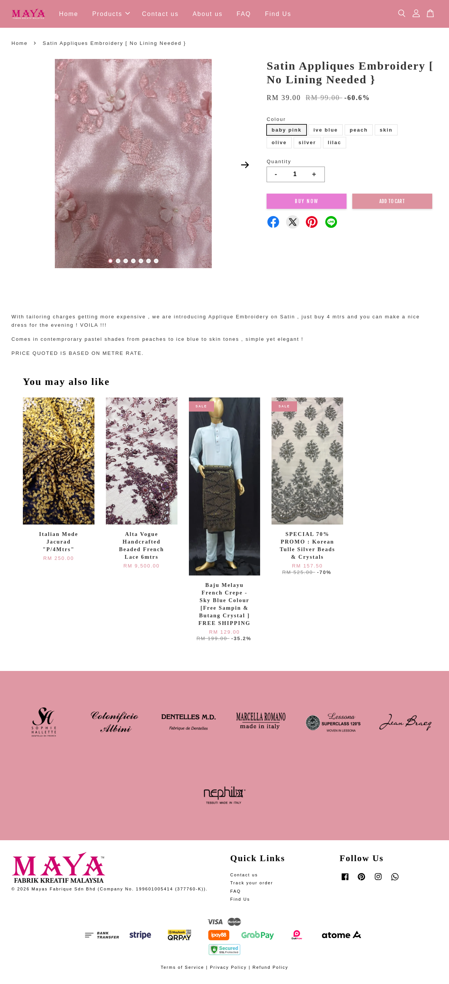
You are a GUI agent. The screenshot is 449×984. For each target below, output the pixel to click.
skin (386, 131)
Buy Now (306, 203)
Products (111, 14)
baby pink (287, 131)
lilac (334, 144)
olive (279, 144)
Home (68, 14)
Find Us (278, 14)
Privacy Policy (228, 969)
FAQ (243, 14)
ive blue (325, 131)
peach (359, 131)
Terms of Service (182, 969)
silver (307, 144)
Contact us (160, 14)
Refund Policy (270, 969)
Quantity (279, 163)
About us (208, 14)
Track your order (251, 884)
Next (244, 166)
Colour (276, 121)
